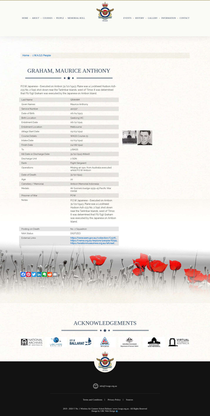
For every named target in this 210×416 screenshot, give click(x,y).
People (60, 10)
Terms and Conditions (92, 383)
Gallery (153, 10)
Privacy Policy (114, 383)
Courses (47, 10)
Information (168, 10)
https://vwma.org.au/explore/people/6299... (94, 224)
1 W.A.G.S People (41, 39)
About (35, 10)
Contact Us (186, 10)
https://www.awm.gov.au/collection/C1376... (93, 221)
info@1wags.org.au (108, 370)
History (139, 10)
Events (127, 10)
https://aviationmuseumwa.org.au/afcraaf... (92, 227)
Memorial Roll (76, 10)
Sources (129, 383)
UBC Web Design (107, 395)
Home (25, 10)
